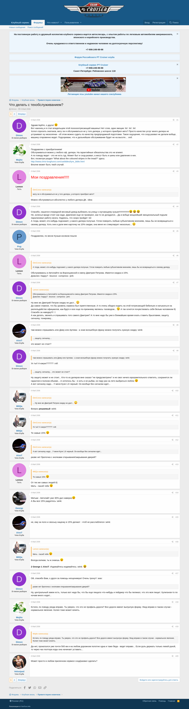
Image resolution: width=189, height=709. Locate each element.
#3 (177, 171)
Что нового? (53, 22)
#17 (176, 573)
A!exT (19, 340)
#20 (176, 656)
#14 (176, 493)
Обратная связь (150, 701)
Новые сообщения (17, 27)
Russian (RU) (16, 701)
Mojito (19, 160)
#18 (176, 602)
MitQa (19, 406)
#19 (176, 627)
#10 (176, 391)
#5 (177, 231)
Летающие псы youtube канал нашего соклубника (94, 94)
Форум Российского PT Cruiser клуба (94, 57)
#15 (176, 517)
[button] (61, 22)
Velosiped (19, 671)
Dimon (14, 109)
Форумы (38, 22)
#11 (176, 415)
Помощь (162, 701)
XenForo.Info (25, 706)
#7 (177, 283)
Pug (19, 246)
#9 (177, 351)
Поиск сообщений (35, 27)
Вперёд (21, 114)
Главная (171, 701)
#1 (177, 120)
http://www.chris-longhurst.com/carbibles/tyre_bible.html (58, 161)
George (19, 508)
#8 (177, 325)
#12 (176, 440)
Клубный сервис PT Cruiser (93, 65)
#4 (177, 206)
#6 (177, 256)
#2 (177, 144)
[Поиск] (174, 22)
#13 (176, 464)
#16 (176, 542)
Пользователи (72, 22)
